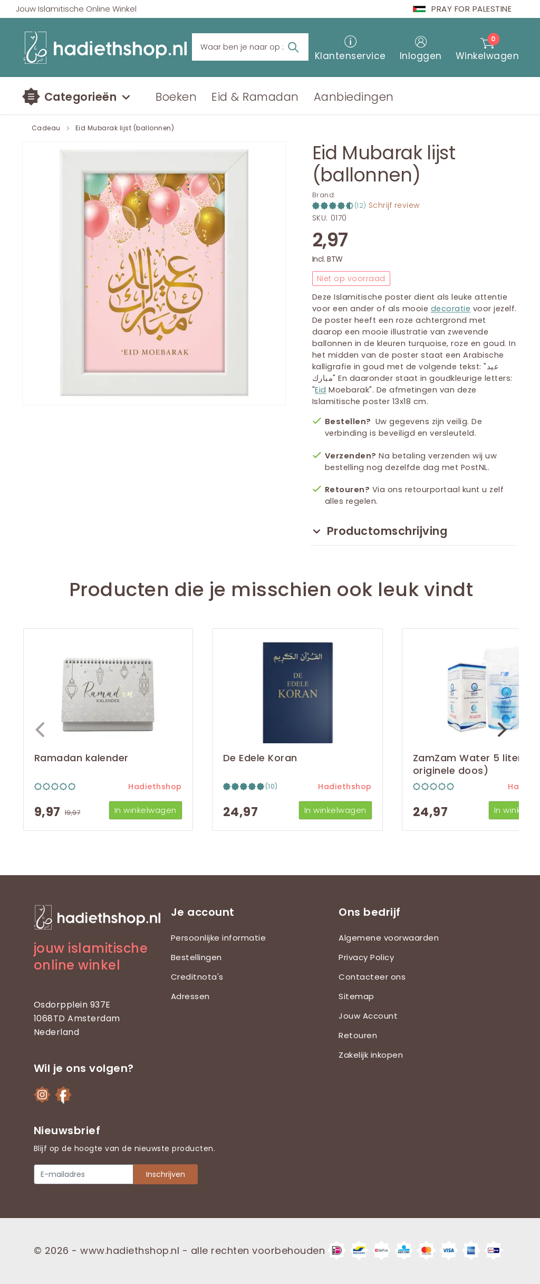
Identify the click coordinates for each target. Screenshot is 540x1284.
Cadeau (46, 128)
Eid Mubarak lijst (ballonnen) (125, 128)
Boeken (176, 96)
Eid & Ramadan (255, 96)
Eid (320, 390)
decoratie (451, 308)
